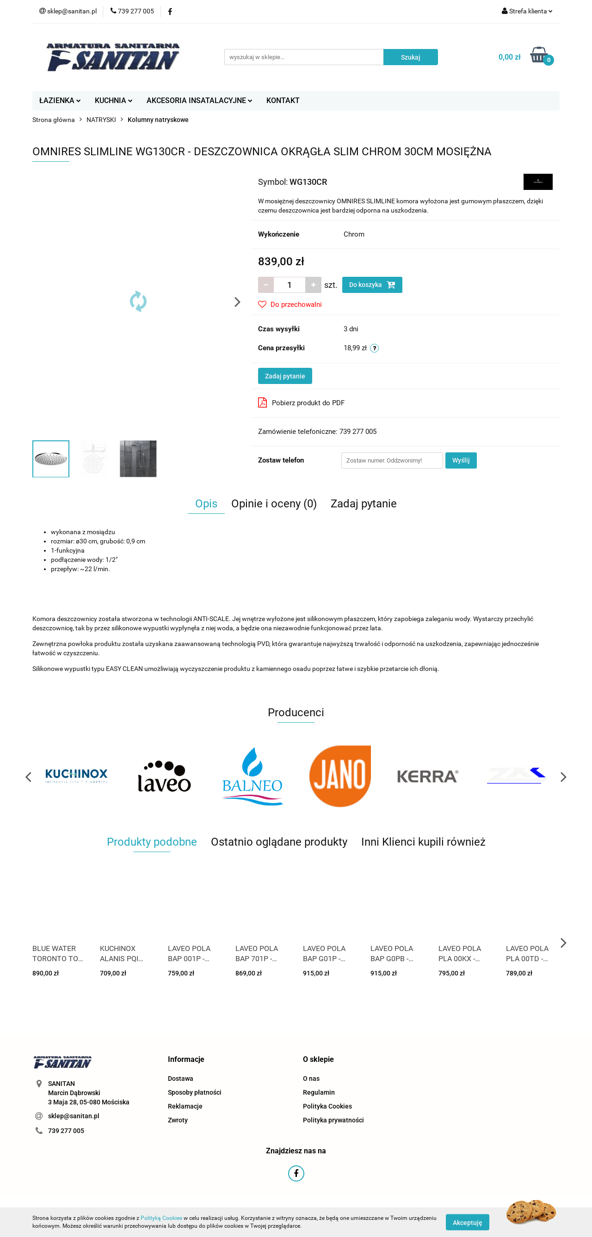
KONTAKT (283, 100)
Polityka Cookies (327, 1106)
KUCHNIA (114, 100)
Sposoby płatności (195, 1092)
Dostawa (180, 1078)
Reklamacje (185, 1106)
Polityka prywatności (333, 1120)
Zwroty (178, 1120)
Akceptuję (467, 1222)
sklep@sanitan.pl (73, 1116)
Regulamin (319, 1092)
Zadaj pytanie (285, 376)
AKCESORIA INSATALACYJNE (200, 100)
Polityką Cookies (161, 1218)
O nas (311, 1078)
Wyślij (461, 460)
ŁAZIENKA (60, 100)
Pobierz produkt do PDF (301, 402)
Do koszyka (372, 284)
